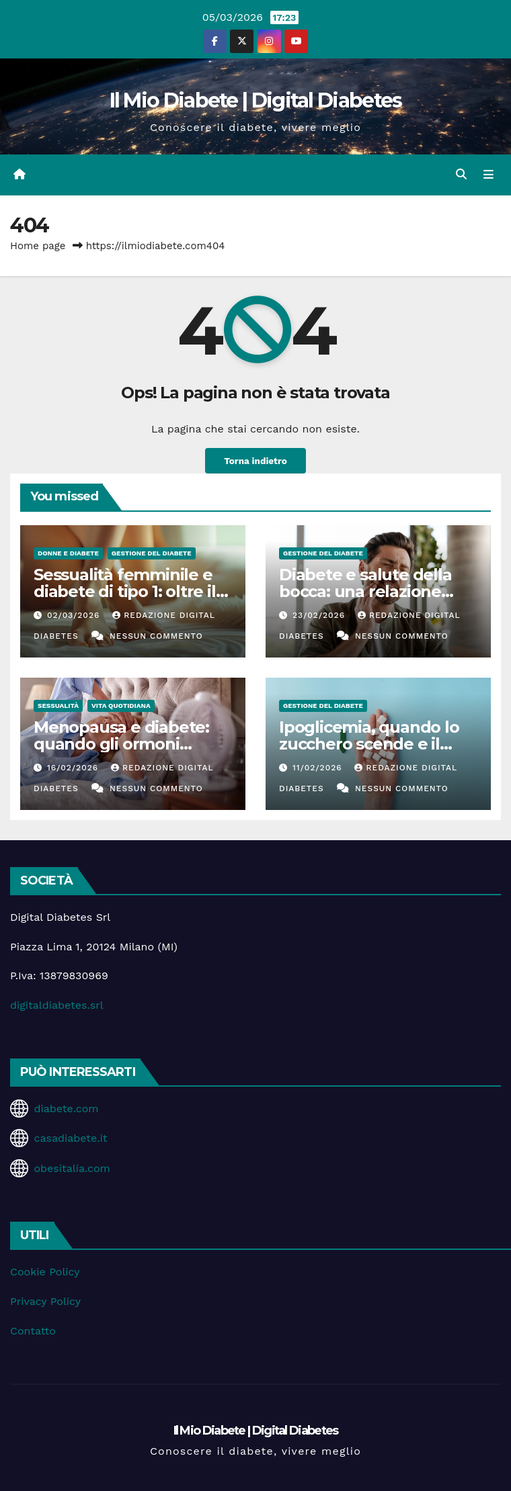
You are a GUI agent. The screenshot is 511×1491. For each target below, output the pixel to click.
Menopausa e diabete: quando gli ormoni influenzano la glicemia (125, 743)
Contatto (33, 1330)
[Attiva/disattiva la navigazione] (488, 174)
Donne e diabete (68, 553)
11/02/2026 (319, 767)
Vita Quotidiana (121, 705)
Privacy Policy (45, 1301)
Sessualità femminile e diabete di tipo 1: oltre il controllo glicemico (125, 591)
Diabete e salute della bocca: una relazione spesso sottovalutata (365, 591)
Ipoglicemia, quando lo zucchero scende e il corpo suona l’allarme (369, 743)
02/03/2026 (75, 615)
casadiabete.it (70, 1138)
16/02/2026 (74, 767)
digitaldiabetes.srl (57, 1005)
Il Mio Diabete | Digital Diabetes (256, 100)
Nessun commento (156, 636)
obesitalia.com (72, 1168)
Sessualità (58, 705)
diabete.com (66, 1108)
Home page (38, 246)
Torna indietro (255, 460)
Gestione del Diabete (152, 553)
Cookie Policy (44, 1271)
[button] (461, 174)
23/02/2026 (320, 615)
